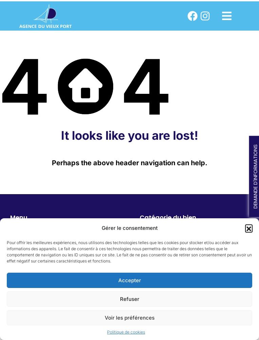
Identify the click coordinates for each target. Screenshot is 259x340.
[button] (248, 228)
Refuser (129, 299)
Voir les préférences (130, 317)
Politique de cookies (126, 332)
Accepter (129, 280)
